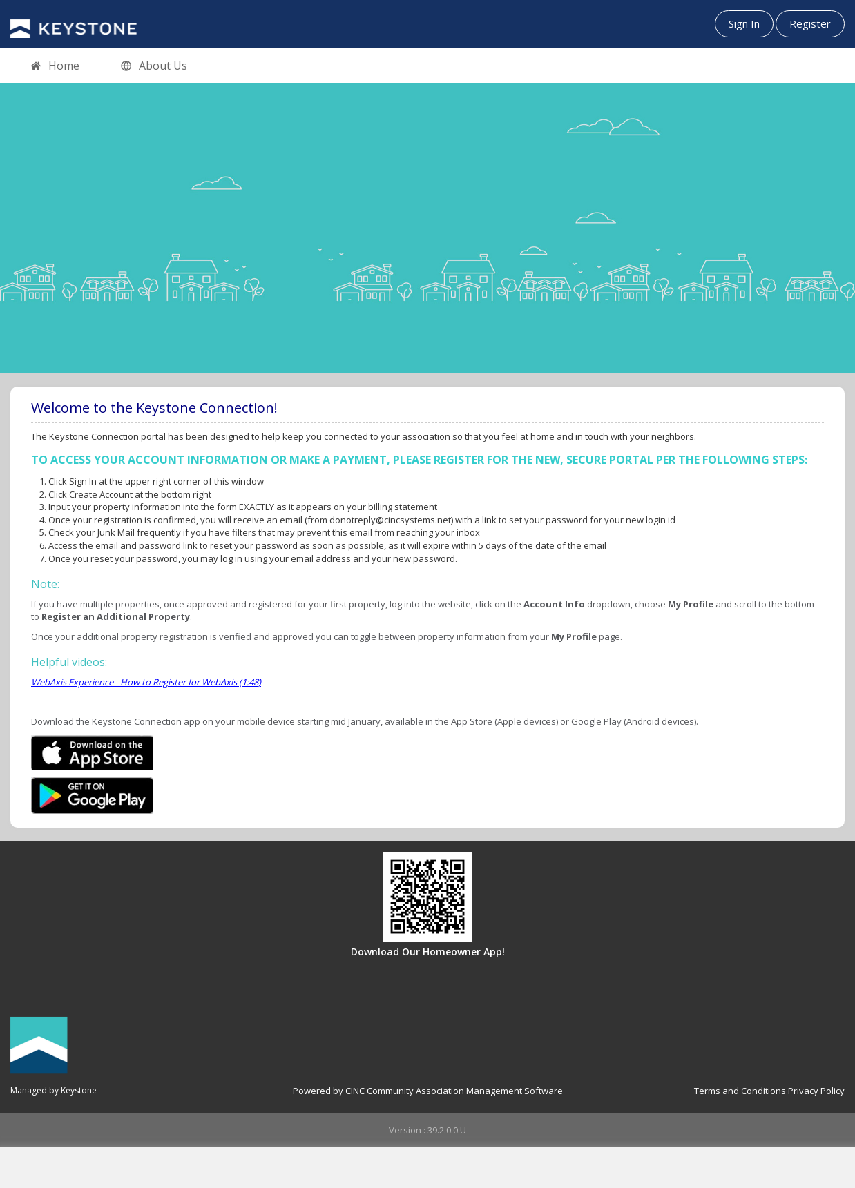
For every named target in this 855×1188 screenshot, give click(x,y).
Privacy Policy (816, 1090)
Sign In (744, 23)
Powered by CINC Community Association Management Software (428, 1090)
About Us (154, 66)
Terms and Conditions (740, 1090)
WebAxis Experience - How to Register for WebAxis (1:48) (146, 682)
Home (55, 66)
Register (810, 23)
